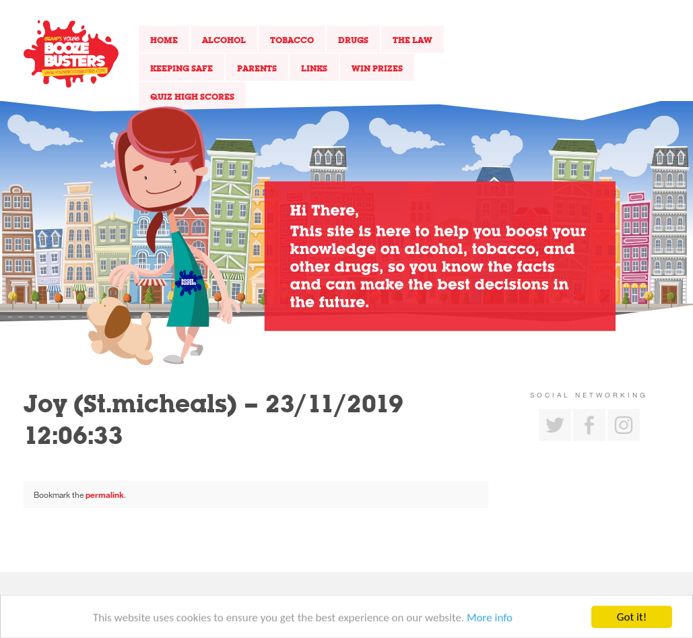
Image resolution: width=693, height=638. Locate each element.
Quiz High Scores (192, 96)
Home (164, 39)
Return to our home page (71, 54)
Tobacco (292, 39)
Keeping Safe (181, 68)
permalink (105, 494)
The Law (412, 39)
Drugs (353, 39)
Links (314, 68)
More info (490, 619)
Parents (257, 68)
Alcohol (224, 39)
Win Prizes (377, 68)
